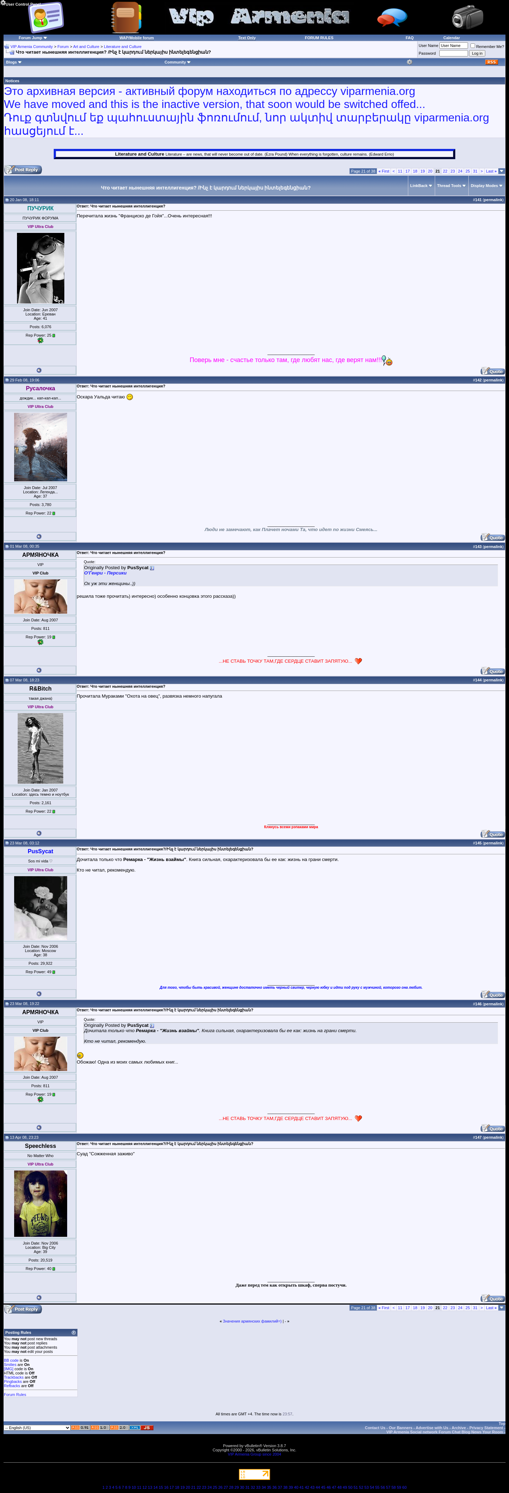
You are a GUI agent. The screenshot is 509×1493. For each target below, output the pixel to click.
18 (415, 171)
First (384, 171)
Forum (63, 46)
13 (150, 1487)
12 (144, 1487)
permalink (493, 200)
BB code (11, 1360)
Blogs (14, 62)
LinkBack (419, 185)
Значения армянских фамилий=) (252, 1321)
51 (355, 1487)
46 (329, 1487)
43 (312, 1487)
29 (236, 1487)
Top (502, 1423)
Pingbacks (13, 1381)
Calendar (451, 38)
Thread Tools (449, 185)
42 (307, 1487)
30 (242, 1487)
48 (339, 1487)
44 (318, 1487)
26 (220, 1487)
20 (430, 171)
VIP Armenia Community (32, 46)
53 (366, 1487)
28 (231, 1487)
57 (388, 1487)
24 (460, 171)
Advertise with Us (432, 1428)
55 (377, 1487)
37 (280, 1487)
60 (404, 1487)
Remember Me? (487, 46)
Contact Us (375, 1428)
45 (323, 1487)
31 (475, 171)
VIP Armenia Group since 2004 (254, 1454)
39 (290, 1487)
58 (393, 1487)
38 (285, 1487)
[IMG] (8, 1369)
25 (468, 171)
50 (350, 1487)
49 (345, 1487)
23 (453, 171)
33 (258, 1487)
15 (161, 1487)
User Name (429, 45)
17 (407, 171)
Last (491, 171)
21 (193, 1487)
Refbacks (12, 1386)
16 (166, 1487)
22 (445, 171)
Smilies (10, 1364)
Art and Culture (86, 46)
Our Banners (401, 1428)
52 (361, 1487)
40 (296, 1487)
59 (399, 1487)
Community (178, 62)
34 (264, 1487)
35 (269, 1487)
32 (253, 1487)
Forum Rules (15, 1394)
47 (334, 1487)
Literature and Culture (122, 46)
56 (383, 1487)
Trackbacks (14, 1377)
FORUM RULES (319, 38)
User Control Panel (20, 3)
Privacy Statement (486, 1428)
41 (301, 1487)
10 (133, 1487)
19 (423, 171)
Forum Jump (30, 38)
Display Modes (484, 185)
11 (400, 171)
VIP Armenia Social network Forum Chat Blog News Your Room (444, 1432)
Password (427, 53)
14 (155, 1487)
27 (226, 1487)
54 (372, 1487)
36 (275, 1487)
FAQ (410, 38)
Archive (459, 1428)
